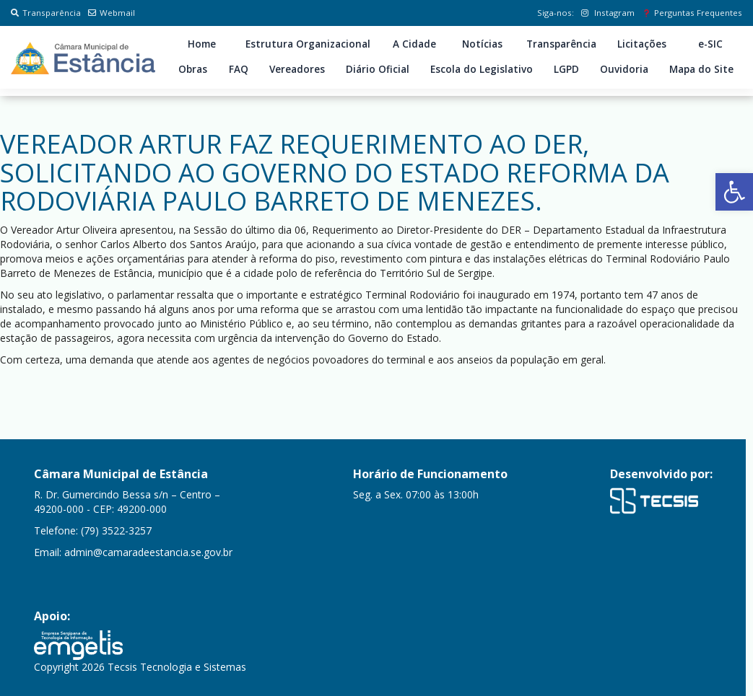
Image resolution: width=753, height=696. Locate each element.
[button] (734, 192)
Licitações (641, 44)
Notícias (482, 44)
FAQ (238, 69)
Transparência (46, 12)
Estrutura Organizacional (307, 44)
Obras (192, 69)
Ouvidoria (624, 69)
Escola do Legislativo (481, 69)
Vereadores (297, 69)
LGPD (566, 69)
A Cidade (414, 44)
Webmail (111, 12)
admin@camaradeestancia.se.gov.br (148, 552)
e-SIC (710, 44)
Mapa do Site (701, 69)
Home (202, 44)
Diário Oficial (377, 69)
